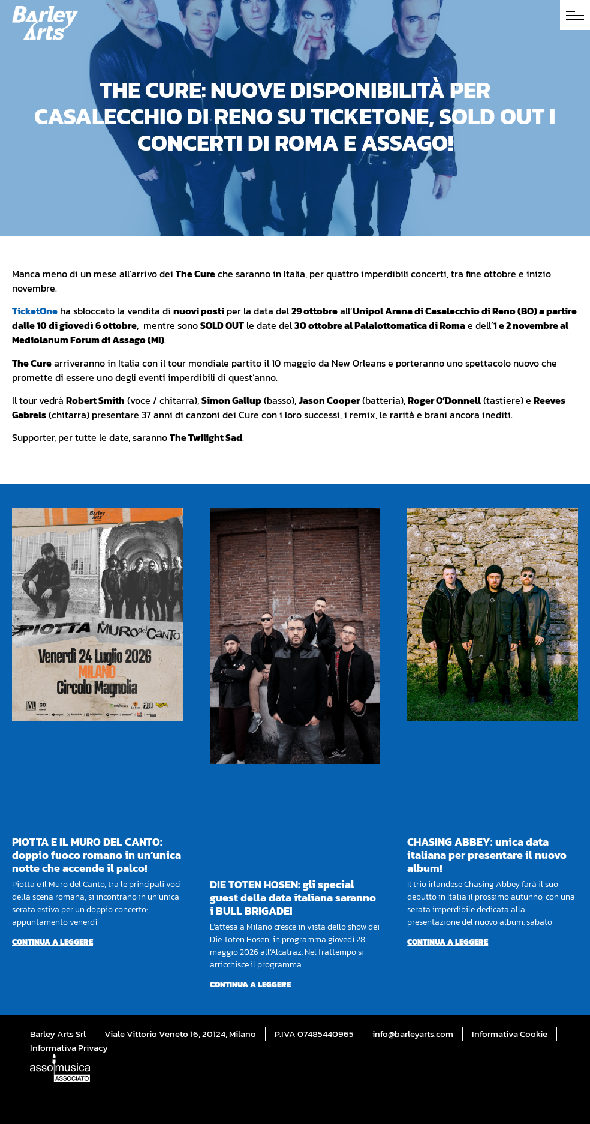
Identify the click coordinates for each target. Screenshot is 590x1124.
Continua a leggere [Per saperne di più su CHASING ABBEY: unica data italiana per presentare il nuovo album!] (447, 942)
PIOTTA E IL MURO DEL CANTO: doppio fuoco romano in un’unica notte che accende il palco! (96, 855)
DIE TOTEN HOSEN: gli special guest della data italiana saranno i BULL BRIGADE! (293, 897)
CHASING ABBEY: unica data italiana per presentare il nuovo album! (487, 855)
